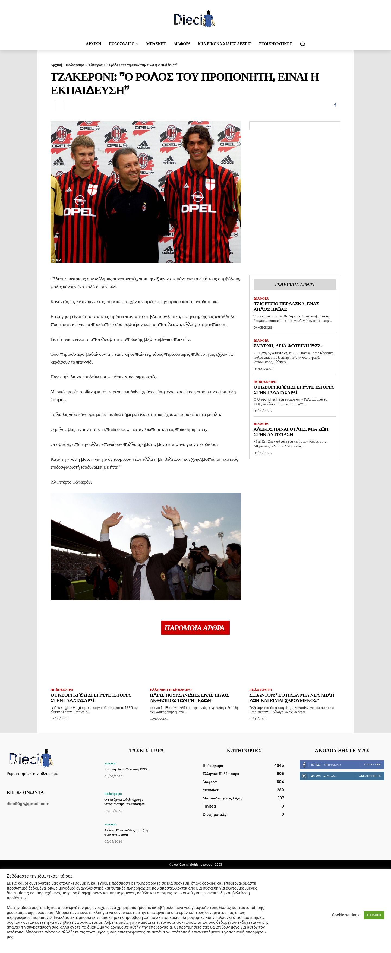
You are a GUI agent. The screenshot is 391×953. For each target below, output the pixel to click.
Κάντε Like (372, 764)
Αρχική (56, 64)
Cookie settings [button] (346, 915)
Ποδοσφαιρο (75, 64)
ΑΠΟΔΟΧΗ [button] (374, 915)
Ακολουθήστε (370, 776)
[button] (302, 43)
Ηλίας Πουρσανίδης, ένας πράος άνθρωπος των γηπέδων (189, 697)
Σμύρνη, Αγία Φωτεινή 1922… (288, 345)
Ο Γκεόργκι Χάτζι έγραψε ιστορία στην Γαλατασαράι (294, 389)
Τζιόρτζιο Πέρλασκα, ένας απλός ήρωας (286, 306)
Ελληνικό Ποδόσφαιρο (171, 690)
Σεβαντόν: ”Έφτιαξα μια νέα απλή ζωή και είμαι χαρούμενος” (291, 697)
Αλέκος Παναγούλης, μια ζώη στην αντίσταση (291, 431)
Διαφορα (261, 298)
